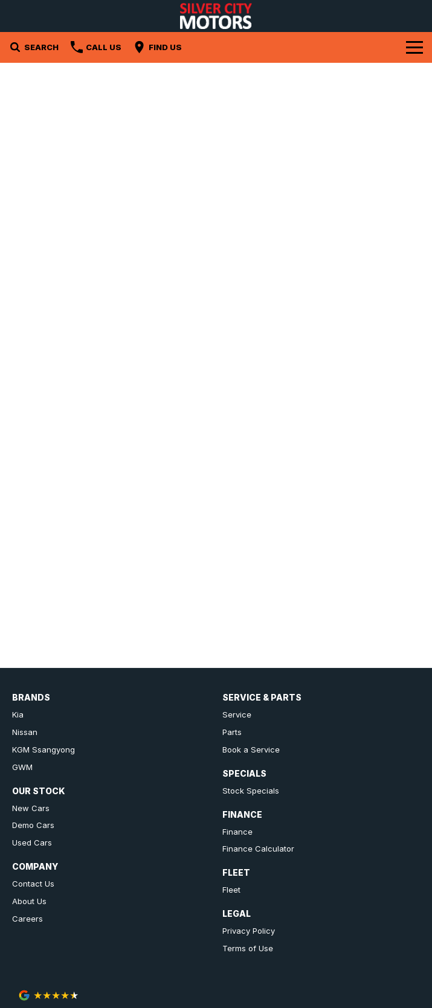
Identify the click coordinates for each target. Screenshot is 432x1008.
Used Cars (32, 842)
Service (236, 714)
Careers (27, 918)
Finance (237, 831)
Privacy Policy (248, 931)
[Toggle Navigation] (414, 47)
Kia (18, 714)
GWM (22, 767)
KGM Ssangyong (43, 749)
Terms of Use (247, 948)
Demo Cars (33, 825)
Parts (232, 732)
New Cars (31, 808)
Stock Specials (250, 790)
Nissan (24, 732)
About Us (29, 901)
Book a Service (251, 749)
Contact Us (33, 883)
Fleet (231, 889)
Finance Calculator (258, 848)
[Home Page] (216, 16)
